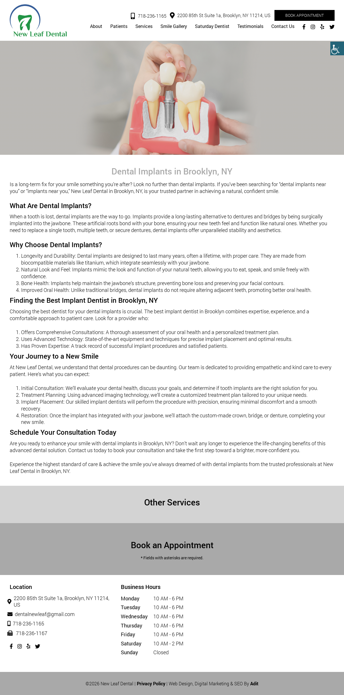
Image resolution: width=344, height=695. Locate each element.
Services (143, 27)
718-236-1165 (148, 16)
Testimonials (250, 27)
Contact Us (282, 27)
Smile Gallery (173, 27)
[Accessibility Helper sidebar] (337, 48)
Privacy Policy (151, 683)
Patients (118, 27)
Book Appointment (304, 15)
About (96, 27)
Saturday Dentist (212, 27)
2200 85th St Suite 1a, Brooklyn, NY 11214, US (220, 16)
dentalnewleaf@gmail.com (42, 614)
